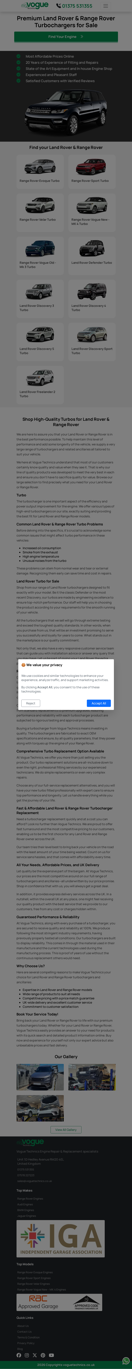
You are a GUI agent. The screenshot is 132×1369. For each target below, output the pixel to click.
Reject (30, 703)
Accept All (99, 703)
